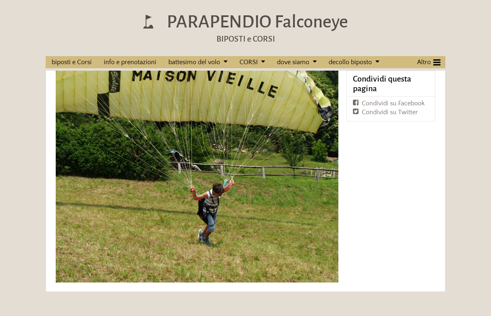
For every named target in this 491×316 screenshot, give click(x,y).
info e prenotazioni (130, 62)
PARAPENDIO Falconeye (257, 21)
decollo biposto (350, 62)
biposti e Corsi (72, 62)
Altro (429, 61)
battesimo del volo (194, 62)
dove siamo (293, 62)
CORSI (248, 62)
